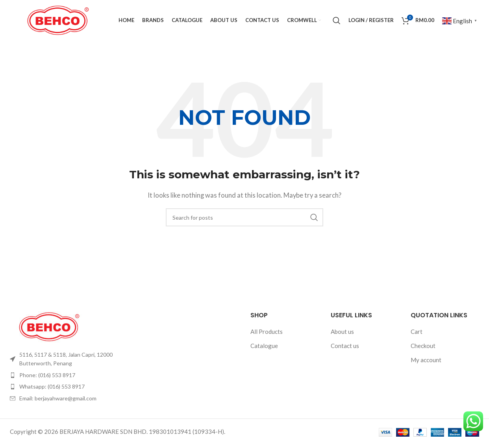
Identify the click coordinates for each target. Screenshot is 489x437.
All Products (266, 332)
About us (342, 332)
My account (426, 360)
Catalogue (264, 346)
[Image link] (49, 326)
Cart (416, 332)
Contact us (345, 346)
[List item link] (64, 360)
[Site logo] (58, 19)
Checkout (423, 346)
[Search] (337, 21)
